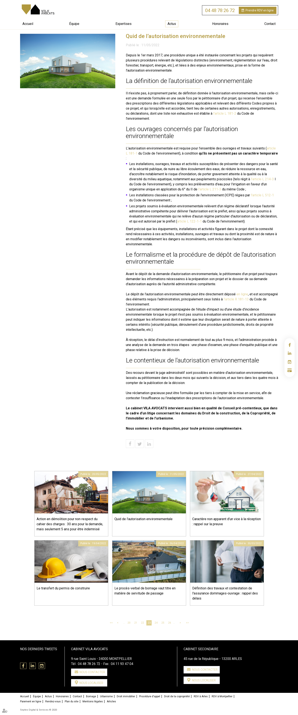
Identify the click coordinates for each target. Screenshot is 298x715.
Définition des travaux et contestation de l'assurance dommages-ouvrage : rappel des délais (225, 593)
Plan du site (71, 701)
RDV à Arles (201, 696)
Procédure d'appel (149, 696)
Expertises (123, 24)
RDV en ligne (260, 10)
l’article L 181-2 (224, 113)
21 (135, 622)
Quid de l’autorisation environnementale (143, 519)
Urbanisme (106, 696)
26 (169, 622)
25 (162, 622)
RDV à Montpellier (222, 696)
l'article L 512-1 (262, 195)
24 (156, 622)
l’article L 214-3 (262, 179)
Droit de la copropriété (177, 696)
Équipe (74, 24)
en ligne (242, 294)
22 (142, 622)
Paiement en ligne (289, 370)
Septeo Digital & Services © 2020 (38, 709)
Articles (111, 701)
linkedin (289, 353)
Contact (270, 24)
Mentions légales (92, 701)
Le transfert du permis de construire (63, 588)
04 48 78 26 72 (220, 10)
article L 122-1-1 (189, 221)
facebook (289, 345)
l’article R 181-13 (236, 299)
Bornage (91, 696)
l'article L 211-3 (210, 189)
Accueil (27, 24)
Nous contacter (92, 672)
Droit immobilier (126, 696)
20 (129, 622)
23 (149, 622)
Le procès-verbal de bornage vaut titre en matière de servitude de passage (145, 590)
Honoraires (220, 24)
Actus (172, 24)
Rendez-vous (53, 701)
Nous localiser (91, 683)
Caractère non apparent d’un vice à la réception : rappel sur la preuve (226, 521)
